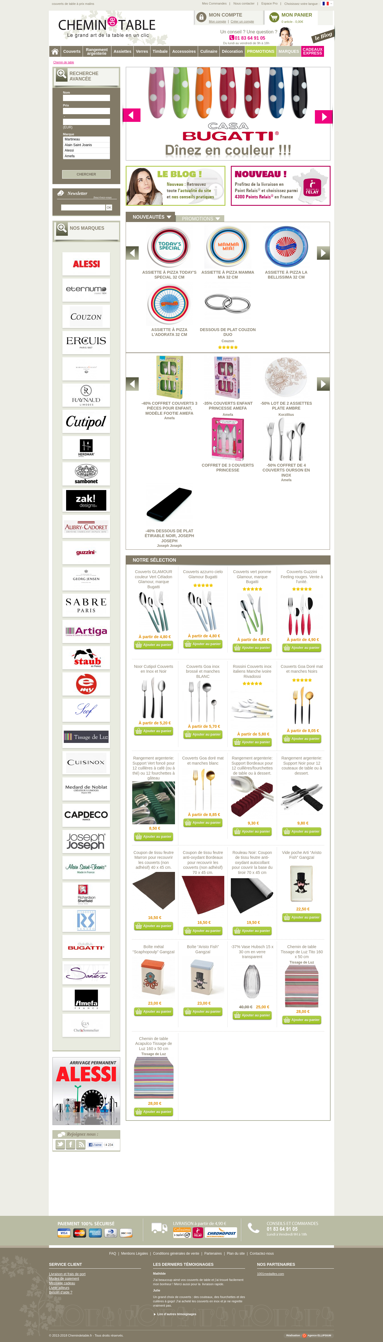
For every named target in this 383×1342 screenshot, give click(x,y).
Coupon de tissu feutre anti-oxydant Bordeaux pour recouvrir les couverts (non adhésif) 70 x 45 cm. (203, 862)
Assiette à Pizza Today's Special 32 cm (169, 275)
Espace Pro (269, 3)
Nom (66, 92)
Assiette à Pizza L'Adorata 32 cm (169, 332)
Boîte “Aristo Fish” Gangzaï (203, 949)
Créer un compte (242, 21)
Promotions (260, 51)
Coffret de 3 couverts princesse (228, 468)
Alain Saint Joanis (86, 145)
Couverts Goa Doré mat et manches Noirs (302, 669)
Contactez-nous (262, 1254)
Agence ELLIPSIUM (319, 1335)
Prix (66, 105)
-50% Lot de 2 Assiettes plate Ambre (286, 406)
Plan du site (236, 1254)
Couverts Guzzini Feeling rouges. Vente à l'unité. (302, 576)
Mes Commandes (214, 3)
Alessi (86, 150)
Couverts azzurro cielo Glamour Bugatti (203, 574)
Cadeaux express (312, 51)
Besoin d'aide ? (60, 1292)
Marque (68, 134)
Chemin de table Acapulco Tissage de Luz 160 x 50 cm (153, 1043)
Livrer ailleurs (59, 1288)
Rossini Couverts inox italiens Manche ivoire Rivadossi (252, 671)
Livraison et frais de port (67, 1274)
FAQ (112, 1254)
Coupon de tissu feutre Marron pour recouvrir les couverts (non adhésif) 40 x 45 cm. (154, 860)
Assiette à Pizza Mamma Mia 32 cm (227, 275)
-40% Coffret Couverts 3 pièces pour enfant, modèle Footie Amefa (169, 408)
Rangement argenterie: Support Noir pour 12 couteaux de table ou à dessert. (301, 765)
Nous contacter (243, 3)
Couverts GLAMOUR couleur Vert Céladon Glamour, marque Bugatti (153, 579)
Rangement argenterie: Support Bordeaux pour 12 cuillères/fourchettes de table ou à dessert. (252, 765)
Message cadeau (62, 1283)
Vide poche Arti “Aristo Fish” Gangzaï (301, 855)
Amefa (86, 156)
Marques (289, 51)
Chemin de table (63, 62)
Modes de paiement (64, 1279)
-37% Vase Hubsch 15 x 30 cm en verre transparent (252, 951)
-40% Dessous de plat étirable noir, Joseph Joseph (169, 536)
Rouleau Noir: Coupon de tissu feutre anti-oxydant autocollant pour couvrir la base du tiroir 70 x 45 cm (252, 862)
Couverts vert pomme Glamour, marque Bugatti (252, 576)
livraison (207, 1284)
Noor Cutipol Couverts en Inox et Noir (153, 669)
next (131, 116)
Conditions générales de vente (176, 1254)
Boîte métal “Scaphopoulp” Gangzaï (154, 949)
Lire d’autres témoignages (176, 1314)
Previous (324, 116)
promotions (197, 218)
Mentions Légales (134, 1254)
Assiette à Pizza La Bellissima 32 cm (286, 275)
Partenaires (213, 1254)
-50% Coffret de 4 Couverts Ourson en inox (286, 470)
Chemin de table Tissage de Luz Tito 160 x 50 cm (302, 951)
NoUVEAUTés (148, 217)
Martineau (86, 139)
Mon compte (217, 21)
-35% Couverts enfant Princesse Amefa (227, 406)
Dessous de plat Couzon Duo (228, 332)
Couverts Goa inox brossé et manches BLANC (203, 671)
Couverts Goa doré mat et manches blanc (203, 760)
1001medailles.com (270, 1273)
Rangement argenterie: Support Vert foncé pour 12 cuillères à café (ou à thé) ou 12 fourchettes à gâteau (154, 768)
